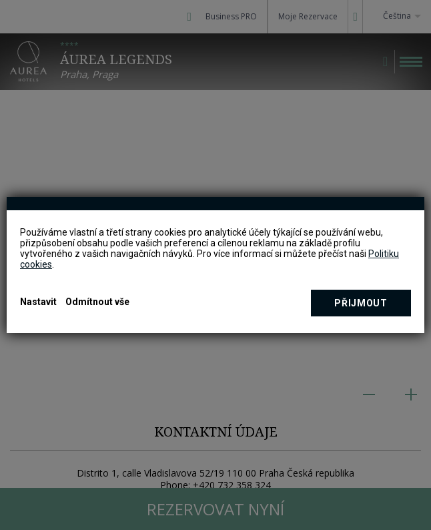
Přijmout (361, 303)
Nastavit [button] (38, 301)
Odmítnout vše (97, 301)
